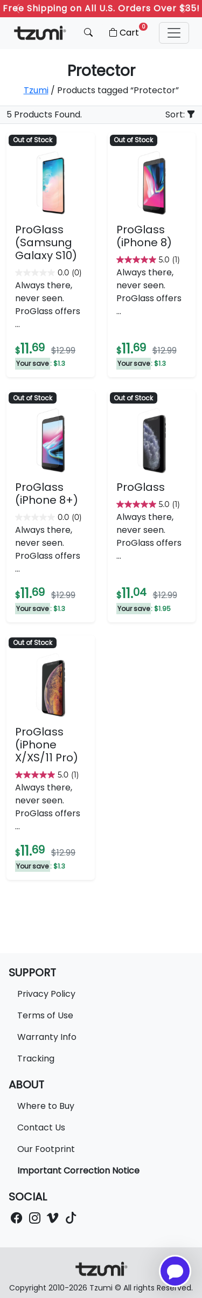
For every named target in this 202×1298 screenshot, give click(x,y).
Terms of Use (45, 1015)
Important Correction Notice (78, 1170)
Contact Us (41, 1127)
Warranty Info (46, 1037)
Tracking (35, 1058)
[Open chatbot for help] (175, 1271)
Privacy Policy (46, 994)
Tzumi (36, 90)
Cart (127, 31)
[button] (174, 33)
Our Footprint (46, 1149)
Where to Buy (45, 1106)
